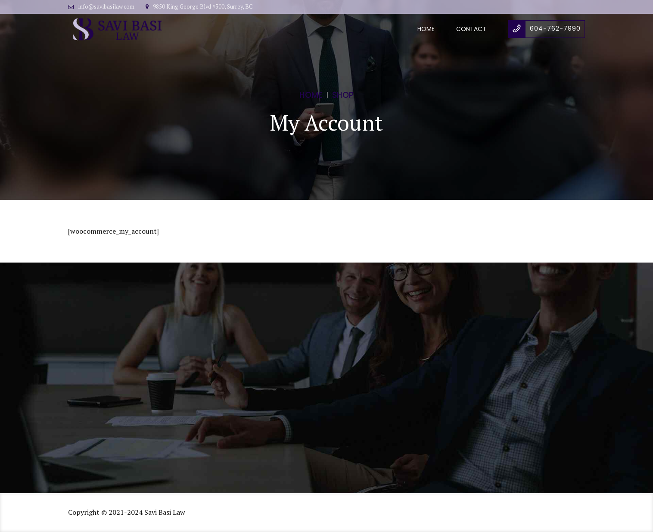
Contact (471, 29)
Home (426, 29)
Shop (343, 95)
